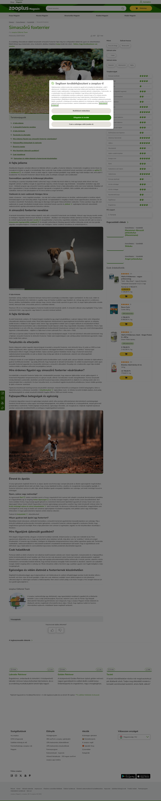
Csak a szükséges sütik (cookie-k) (81, 124)
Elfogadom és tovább (81, 117)
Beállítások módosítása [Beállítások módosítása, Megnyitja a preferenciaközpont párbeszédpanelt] (81, 111)
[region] (81, 104)
